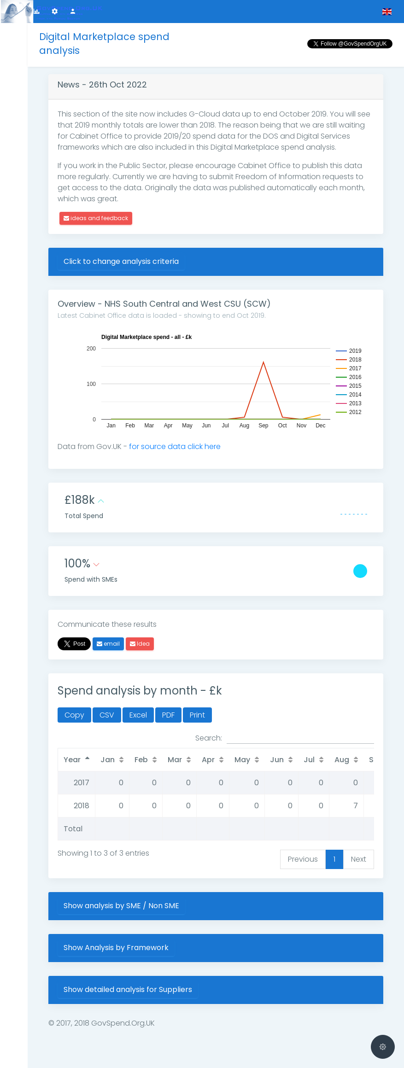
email (108, 644)
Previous (303, 859)
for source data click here (175, 446)
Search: (284, 738)
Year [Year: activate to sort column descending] (72, 759)
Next (358, 859)
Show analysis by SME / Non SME (121, 905)
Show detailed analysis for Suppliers (128, 989)
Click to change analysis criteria (121, 261)
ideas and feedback (96, 218)
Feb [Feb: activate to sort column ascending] (141, 759)
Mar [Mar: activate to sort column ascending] (175, 759)
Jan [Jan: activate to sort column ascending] (107, 759)
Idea (140, 644)
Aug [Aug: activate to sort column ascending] (341, 759)
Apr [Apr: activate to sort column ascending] (208, 759)
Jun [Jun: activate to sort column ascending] (277, 759)
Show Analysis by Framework (116, 947)
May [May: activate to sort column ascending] (242, 759)
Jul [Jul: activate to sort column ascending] (309, 759)
